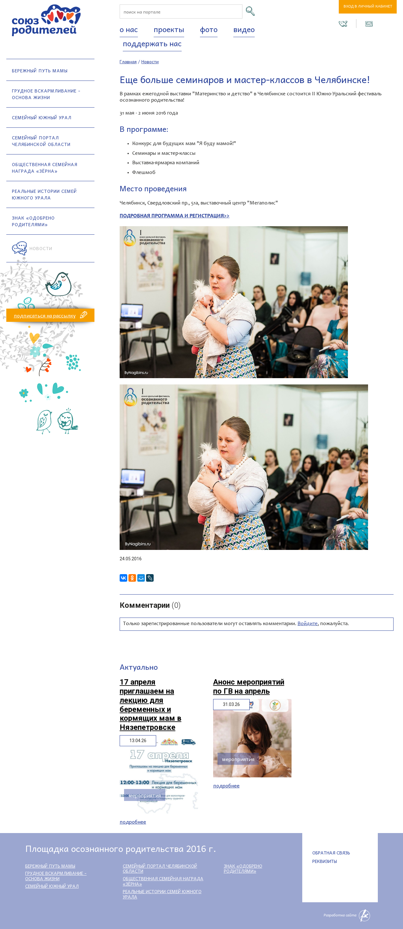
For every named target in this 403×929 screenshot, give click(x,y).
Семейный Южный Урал (41, 117)
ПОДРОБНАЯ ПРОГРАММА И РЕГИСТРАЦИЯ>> (175, 216)
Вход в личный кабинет (367, 7)
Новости (41, 248)
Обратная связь (331, 852)
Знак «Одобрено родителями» (33, 221)
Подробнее (133, 822)
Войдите (308, 624)
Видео (244, 29)
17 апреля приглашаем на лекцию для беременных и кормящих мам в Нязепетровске (150, 705)
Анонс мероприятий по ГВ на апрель (248, 687)
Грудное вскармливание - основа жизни (46, 94)
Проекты (169, 29)
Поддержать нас (152, 43)
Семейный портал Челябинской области (41, 141)
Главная (128, 61)
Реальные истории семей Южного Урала (44, 194)
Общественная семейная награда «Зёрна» (44, 167)
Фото (209, 29)
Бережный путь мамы (40, 70)
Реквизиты (324, 861)
